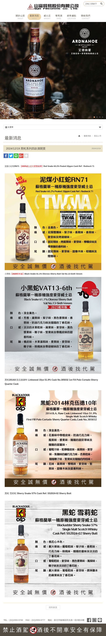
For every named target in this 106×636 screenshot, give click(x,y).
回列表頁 (53, 607)
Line (100, 620)
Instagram (94, 620)
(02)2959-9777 (38, 620)
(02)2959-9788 (16, 620)
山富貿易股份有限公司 (53, 6)
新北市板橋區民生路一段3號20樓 (69, 620)
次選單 (53, 127)
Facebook (89, 620)
